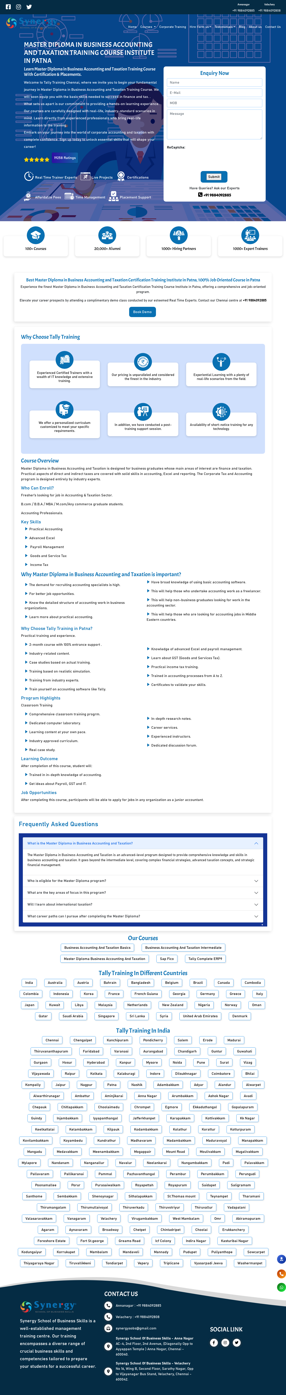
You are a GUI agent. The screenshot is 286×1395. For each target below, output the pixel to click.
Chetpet (139, 1230)
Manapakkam (252, 1140)
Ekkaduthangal (205, 1107)
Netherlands (137, 1005)
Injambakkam (67, 1118)
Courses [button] (146, 27)
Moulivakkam (210, 1152)
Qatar (43, 1016)
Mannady (161, 1252)
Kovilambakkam (36, 1140)
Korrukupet (66, 1252)
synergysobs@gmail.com (136, 1328)
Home (132, 27)
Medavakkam (67, 1152)
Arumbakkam (182, 1096)
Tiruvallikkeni (80, 1263)
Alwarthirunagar (46, 1096)
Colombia (31, 994)
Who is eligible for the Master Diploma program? (66, 881)
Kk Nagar (247, 1118)
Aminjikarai (114, 1096)
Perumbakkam (212, 1174)
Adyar (199, 1085)
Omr (217, 1218)
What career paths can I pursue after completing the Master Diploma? (83, 916)
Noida (177, 1062)
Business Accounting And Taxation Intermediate (183, 947)
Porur (75, 1185)
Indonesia (61, 994)
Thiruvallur (204, 1207)
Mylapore (29, 1163)
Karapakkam (180, 1118)
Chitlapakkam (72, 1107)
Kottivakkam (215, 1118)
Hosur (67, 1062)
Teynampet (219, 1196)
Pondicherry (153, 1040)
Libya (79, 1005)
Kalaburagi (126, 1073)
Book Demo (142, 312)
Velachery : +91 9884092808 (138, 1317)
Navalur (125, 1163)
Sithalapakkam (140, 1196)
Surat (224, 1062)
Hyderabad (96, 1062)
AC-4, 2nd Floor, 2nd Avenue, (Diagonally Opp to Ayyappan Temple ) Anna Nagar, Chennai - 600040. (154, 1346)
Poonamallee (46, 1185)
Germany (207, 994)
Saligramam (241, 1185)
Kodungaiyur (31, 1252)
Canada (224, 982)
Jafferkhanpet (144, 1118)
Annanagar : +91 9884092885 (138, 1305)
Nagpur (86, 1085)
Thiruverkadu (133, 1207)
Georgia (179, 994)
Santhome (34, 1196)
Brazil (198, 982)
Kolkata (96, 1073)
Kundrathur (106, 1140)
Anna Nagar (147, 1096)
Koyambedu (73, 1140)
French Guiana (146, 994)
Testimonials (224, 27)
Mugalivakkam (247, 1152)
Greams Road (130, 1241)
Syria (164, 1016)
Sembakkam (67, 1196)
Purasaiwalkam (107, 1185)
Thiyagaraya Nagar (39, 1263)
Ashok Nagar (218, 1096)
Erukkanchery (233, 1230)
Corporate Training (172, 27)
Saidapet (209, 1185)
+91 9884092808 (269, 10)
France (114, 994)
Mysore (152, 1062)
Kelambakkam (81, 1129)
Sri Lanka (137, 1016)
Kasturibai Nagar (234, 1241)
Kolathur (180, 1129)
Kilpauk (113, 1129)
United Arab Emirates (200, 1016)
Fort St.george (92, 1241)
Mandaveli (131, 1252)
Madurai (234, 1040)
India (29, 982)
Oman (256, 1005)
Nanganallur (94, 1163)
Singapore (106, 1016)
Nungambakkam (194, 1163)
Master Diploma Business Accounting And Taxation (104, 959)
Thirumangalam (53, 1207)
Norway (231, 1005)
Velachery (109, 1218)
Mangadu (34, 1152)
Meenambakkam (106, 1152)
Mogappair (142, 1152)
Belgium (172, 982)
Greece (235, 994)
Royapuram (177, 1185)
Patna (112, 1085)
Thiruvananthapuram (51, 1051)
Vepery (143, 1263)
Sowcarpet (256, 1252)
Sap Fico (167, 959)
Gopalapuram (243, 1107)
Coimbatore (221, 1073)
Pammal (105, 1174)
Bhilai (249, 1073)
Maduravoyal (216, 1140)
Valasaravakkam (39, 1218)
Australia (55, 982)
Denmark (239, 1016)
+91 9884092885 (243, 10)
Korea (89, 994)
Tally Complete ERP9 (205, 959)
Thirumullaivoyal (94, 1207)
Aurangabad (153, 1051)
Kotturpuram (240, 1129)
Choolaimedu (109, 1107)
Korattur (208, 1129)
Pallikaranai (74, 1174)
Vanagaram (76, 1218)
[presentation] (201, 158)
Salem (183, 1040)
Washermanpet (250, 1263)
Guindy (36, 1118)
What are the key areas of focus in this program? (66, 892)
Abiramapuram (248, 1218)
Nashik (136, 1085)
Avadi (248, 1096)
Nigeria (204, 1005)
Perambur (178, 1174)
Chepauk (39, 1107)
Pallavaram (39, 1174)
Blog (242, 27)
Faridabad (91, 1051)
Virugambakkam (145, 1218)
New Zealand (172, 1005)
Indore (155, 1073)
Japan (29, 1005)
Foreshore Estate (52, 1241)
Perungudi (247, 1174)
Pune (201, 1062)
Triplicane (171, 1263)
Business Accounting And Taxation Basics (97, 947)
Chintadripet (171, 1230)
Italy (259, 994)
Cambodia (253, 982)
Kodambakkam (146, 1129)
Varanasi (121, 1051)
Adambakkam (168, 1085)
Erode (208, 1040)
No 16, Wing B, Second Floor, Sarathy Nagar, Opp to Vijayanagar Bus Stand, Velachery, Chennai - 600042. (154, 1371)
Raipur (70, 1073)
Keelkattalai (45, 1129)
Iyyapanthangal (105, 1118)
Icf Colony (163, 1241)
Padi (226, 1163)
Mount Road (175, 1152)
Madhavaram (141, 1140)
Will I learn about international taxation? (59, 904)
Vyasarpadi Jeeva (208, 1263)
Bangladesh (140, 982)
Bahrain (110, 982)
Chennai (52, 1040)
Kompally (33, 1085)
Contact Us (273, 27)
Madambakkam (179, 1140)
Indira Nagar (196, 1241)
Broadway (110, 1230)
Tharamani (251, 1196)
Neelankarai (157, 1163)
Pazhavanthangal (141, 1174)
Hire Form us (199, 27)
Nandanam (60, 1163)
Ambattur (82, 1096)
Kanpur (125, 1062)
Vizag (248, 1062)
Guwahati (244, 1051)
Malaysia (105, 1005)
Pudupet (190, 1252)
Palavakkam (254, 1163)
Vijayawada (41, 1073)
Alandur (224, 1085)
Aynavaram (78, 1230)
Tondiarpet (114, 1263)
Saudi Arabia (73, 1016)
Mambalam (99, 1252)
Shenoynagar (103, 1196)
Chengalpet (83, 1040)
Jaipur (60, 1085)
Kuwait (54, 1005)
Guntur (216, 1051)
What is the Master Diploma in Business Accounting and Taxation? (80, 843)
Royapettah (144, 1185)
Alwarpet (253, 1085)
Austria (83, 982)
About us (255, 27)
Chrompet (142, 1107)
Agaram (47, 1230)
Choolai (201, 1230)
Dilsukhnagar (186, 1073)
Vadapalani (236, 1207)
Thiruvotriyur (169, 1207)
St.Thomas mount (181, 1196)
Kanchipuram (117, 1040)
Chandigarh (187, 1051)
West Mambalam (186, 1218)
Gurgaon (41, 1062)
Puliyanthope (222, 1252)
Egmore (171, 1107)
